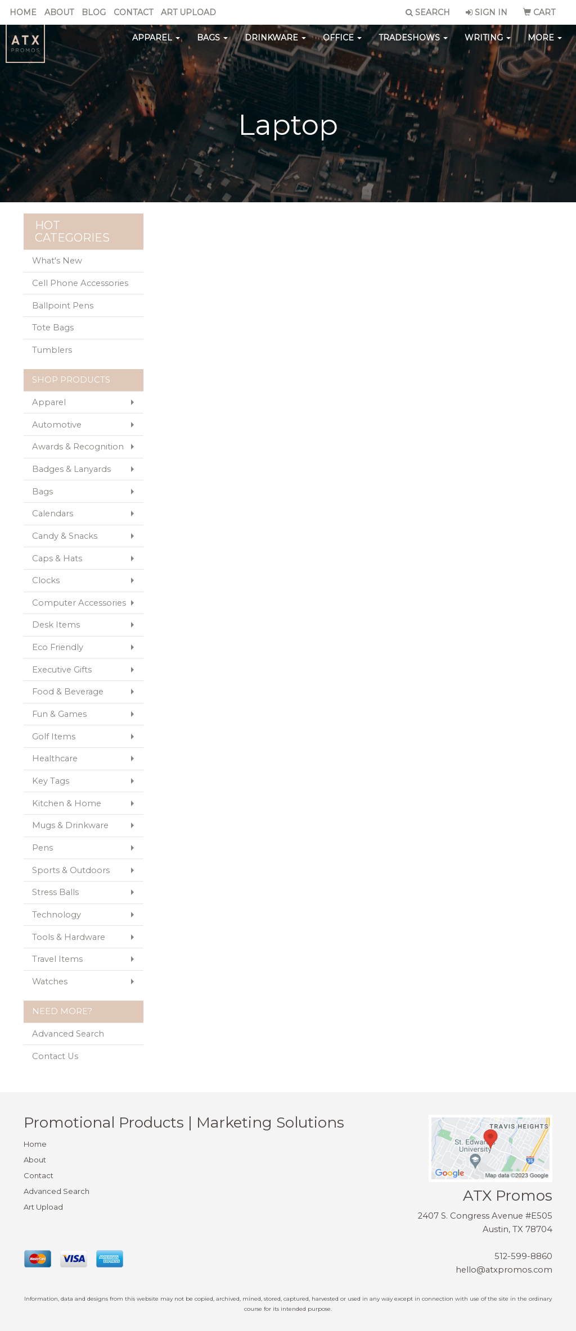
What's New (57, 261)
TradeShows (413, 45)
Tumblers (52, 350)
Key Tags (50, 781)
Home (23, 12)
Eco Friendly (57, 647)
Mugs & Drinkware (70, 825)
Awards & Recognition (78, 447)
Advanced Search (68, 1034)
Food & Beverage (68, 692)
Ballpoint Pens (62, 306)
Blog (94, 12)
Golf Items (53, 737)
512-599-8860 (523, 1256)
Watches (50, 981)
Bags (212, 45)
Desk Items (56, 625)
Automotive (57, 425)
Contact (133, 12)
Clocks (46, 580)
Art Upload (188, 12)
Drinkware (275, 45)
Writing (488, 45)
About (59, 12)
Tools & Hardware (68, 937)
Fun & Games (59, 714)
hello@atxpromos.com (504, 1270)
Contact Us (55, 1056)
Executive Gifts (62, 670)
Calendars (52, 513)
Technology (56, 915)
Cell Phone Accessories (80, 283)
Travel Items (57, 959)
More (545, 45)
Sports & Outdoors (71, 870)
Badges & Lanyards (71, 469)
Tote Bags (53, 327)
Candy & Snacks (64, 536)
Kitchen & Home (66, 803)
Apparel (156, 45)
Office (342, 45)
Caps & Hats (57, 558)
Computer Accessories (79, 603)
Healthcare (55, 758)
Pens (42, 848)
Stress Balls (55, 892)
